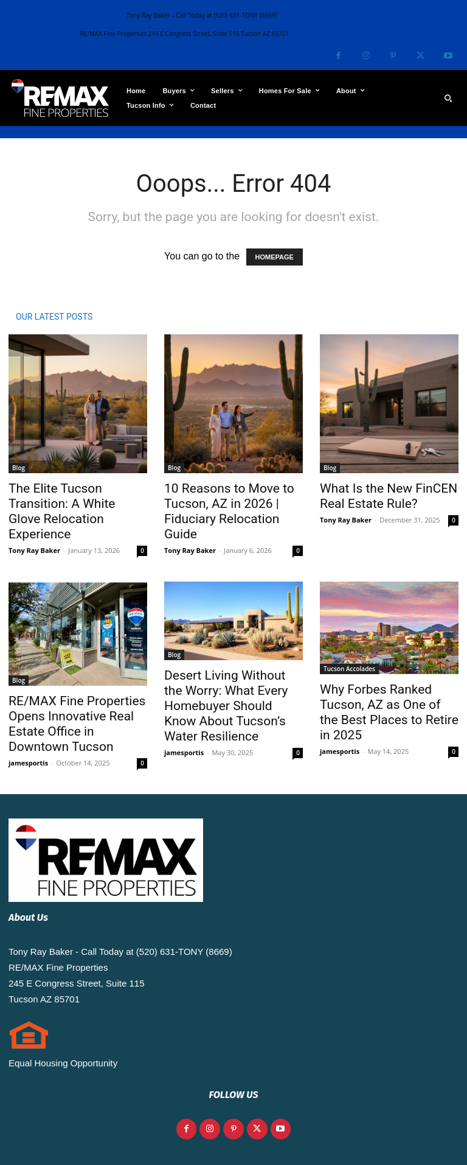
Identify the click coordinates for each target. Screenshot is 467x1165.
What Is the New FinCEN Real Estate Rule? (388, 496)
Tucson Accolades (349, 668)
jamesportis (28, 762)
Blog (18, 467)
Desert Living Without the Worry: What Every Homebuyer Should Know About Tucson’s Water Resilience (226, 706)
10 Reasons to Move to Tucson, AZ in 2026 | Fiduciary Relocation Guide (229, 511)
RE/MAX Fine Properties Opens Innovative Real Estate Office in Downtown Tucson (77, 724)
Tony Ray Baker (34, 550)
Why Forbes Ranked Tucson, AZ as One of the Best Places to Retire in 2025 (389, 712)
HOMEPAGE (274, 257)
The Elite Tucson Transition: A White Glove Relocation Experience (62, 511)
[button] (448, 98)
